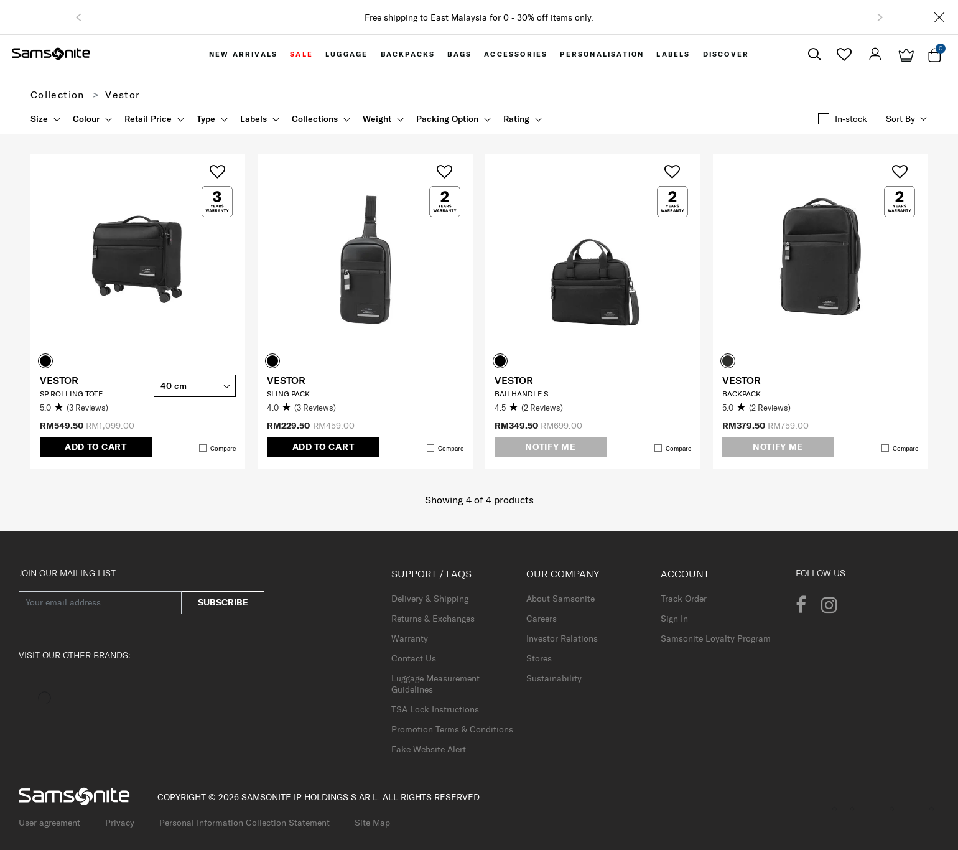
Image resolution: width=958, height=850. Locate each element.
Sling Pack (288, 393)
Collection (57, 94)
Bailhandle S (521, 393)
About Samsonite (560, 598)
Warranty (409, 638)
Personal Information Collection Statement (244, 822)
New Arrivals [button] (243, 54)
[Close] (939, 17)
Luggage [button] (346, 54)
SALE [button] (301, 54)
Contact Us (413, 658)
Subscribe (223, 602)
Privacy (119, 822)
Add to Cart (96, 446)
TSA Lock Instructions (435, 709)
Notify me (550, 446)
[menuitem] (243, 54)
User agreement (49, 822)
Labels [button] (673, 54)
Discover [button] (726, 54)
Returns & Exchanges (433, 618)
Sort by (900, 118)
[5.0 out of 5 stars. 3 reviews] (94, 408)
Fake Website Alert (428, 749)
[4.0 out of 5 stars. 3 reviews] (321, 408)
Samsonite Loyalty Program (716, 638)
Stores (539, 658)
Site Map (372, 822)
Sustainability (554, 678)
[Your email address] (100, 602)
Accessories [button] (515, 54)
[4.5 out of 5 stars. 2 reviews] (549, 408)
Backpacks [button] (408, 54)
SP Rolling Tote (71, 393)
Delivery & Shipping (429, 598)
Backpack (741, 393)
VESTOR (59, 380)
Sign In (674, 618)
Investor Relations (562, 638)
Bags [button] (459, 54)
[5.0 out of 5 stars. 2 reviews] (776, 408)
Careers (541, 618)
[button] (78, 17)
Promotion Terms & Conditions (452, 729)
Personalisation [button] (602, 54)
